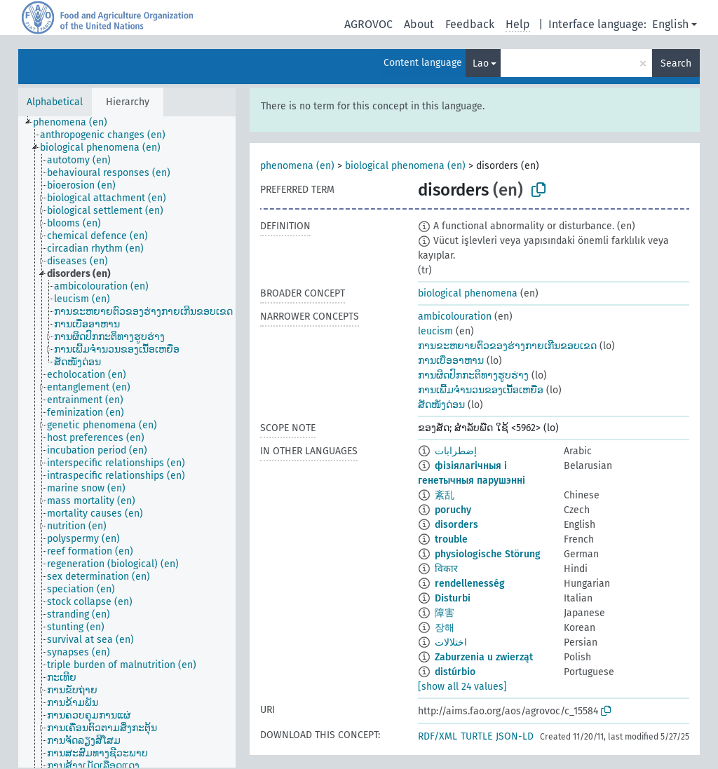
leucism (435, 331)
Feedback (469, 24)
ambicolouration (455, 316)
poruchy (453, 510)
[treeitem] (76, 122)
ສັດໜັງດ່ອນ (441, 405)
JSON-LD (515, 736)
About (419, 24)
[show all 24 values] (462, 687)
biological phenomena (467, 293)
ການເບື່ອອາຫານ (451, 361)
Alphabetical (55, 102)
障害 (444, 613)
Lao (481, 63)
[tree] (127, 442)
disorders (456, 525)
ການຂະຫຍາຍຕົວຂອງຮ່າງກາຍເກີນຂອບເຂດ (507, 346)
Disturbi (452, 598)
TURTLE (476, 736)
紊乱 (444, 495)
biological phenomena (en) (405, 166)
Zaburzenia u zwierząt (484, 657)
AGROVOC (368, 24)
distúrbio (455, 672)
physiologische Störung (488, 554)
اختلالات (451, 642)
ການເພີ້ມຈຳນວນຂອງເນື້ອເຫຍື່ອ (480, 390)
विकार (446, 569)
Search (676, 63)
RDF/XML (437, 736)
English (670, 24)
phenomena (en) (297, 166)
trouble (451, 539)
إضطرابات (456, 451)
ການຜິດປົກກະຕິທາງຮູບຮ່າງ (473, 375)
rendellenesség (470, 584)
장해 (444, 628)
